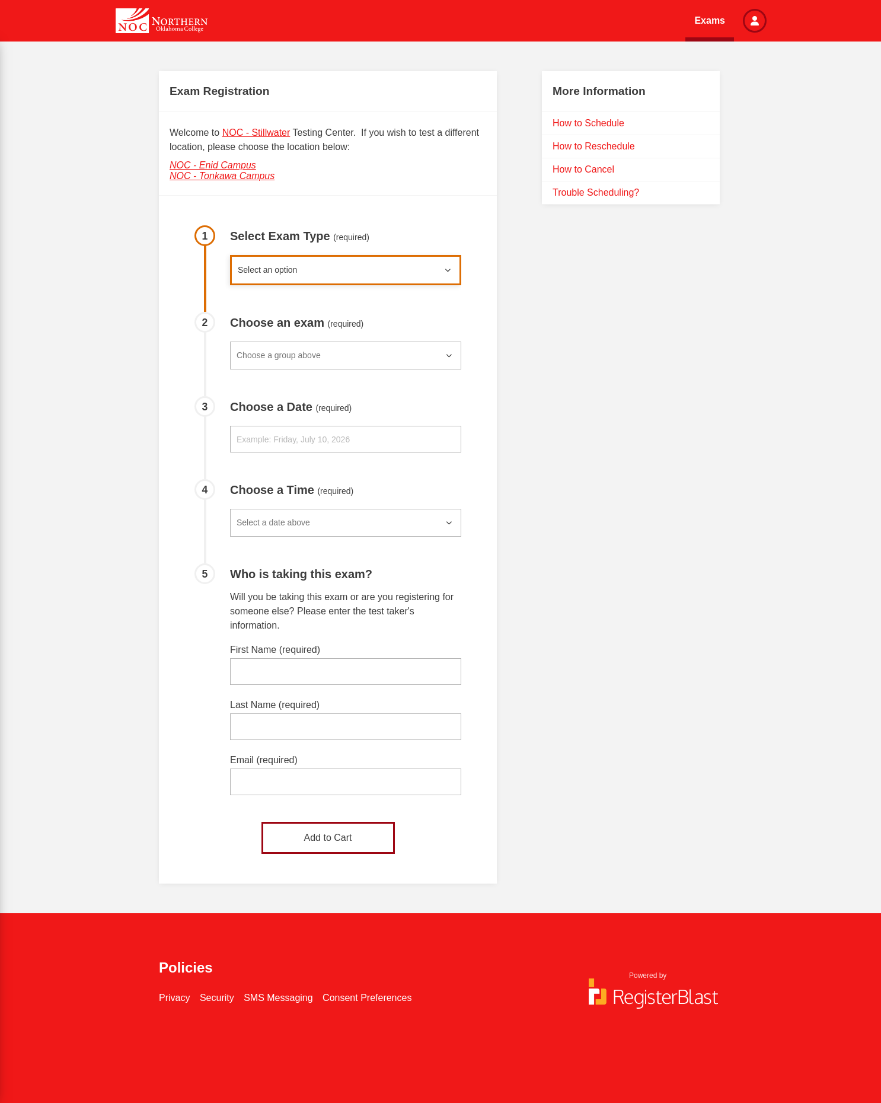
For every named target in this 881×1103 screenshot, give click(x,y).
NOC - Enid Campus (213, 165)
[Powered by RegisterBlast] (648, 999)
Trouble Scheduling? (596, 192)
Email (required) (264, 760)
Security (217, 998)
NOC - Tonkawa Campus (222, 176)
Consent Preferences (367, 998)
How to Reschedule (594, 146)
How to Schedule (588, 123)
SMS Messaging (278, 998)
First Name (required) (275, 650)
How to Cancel (583, 169)
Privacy (174, 998)
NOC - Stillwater (256, 132)
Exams (709, 20)
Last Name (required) (275, 705)
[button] (755, 21)
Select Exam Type (299, 236)
